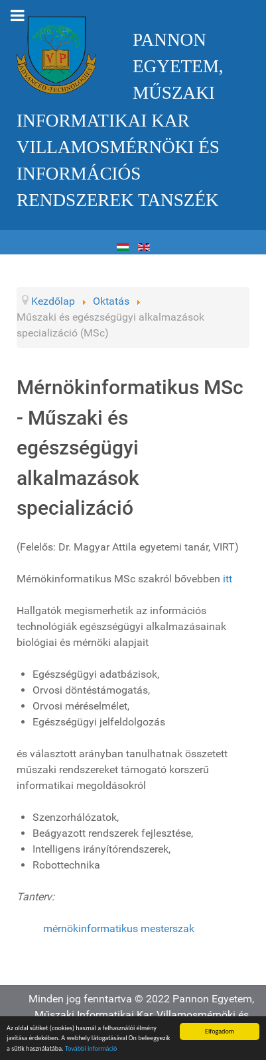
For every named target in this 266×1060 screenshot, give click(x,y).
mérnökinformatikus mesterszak (118, 928)
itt (227, 578)
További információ (91, 1049)
